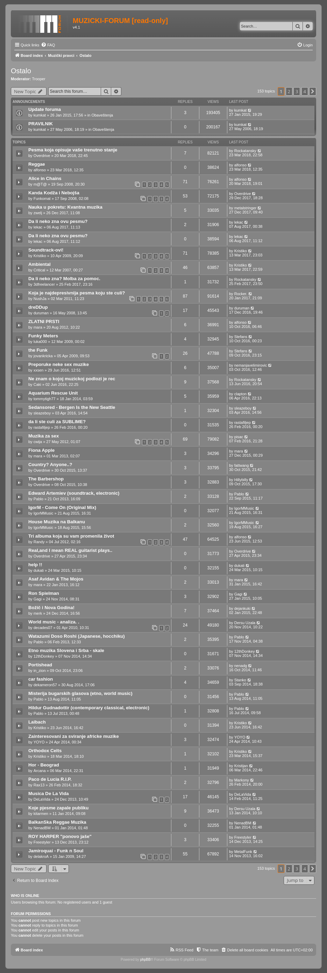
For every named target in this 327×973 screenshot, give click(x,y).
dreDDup (38, 307)
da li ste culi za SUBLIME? (57, 421)
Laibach (37, 722)
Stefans (240, 337)
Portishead (40, 664)
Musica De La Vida (48, 793)
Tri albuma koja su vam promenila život (71, 536)
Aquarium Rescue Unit (53, 393)
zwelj (38, 213)
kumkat (40, 115)
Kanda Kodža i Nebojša (53, 192)
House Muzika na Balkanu (56, 521)
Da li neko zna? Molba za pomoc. (64, 278)
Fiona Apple (41, 450)
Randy (39, 542)
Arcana (40, 771)
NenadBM (42, 828)
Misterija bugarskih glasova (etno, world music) (80, 693)
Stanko (240, 680)
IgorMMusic (44, 513)
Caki (37, 384)
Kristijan (241, 766)
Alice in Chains (45, 178)
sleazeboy (42, 413)
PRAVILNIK (40, 123)
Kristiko (40, 256)
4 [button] (305, 91)
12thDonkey (44, 656)
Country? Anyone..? (50, 464)
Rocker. (240, 294)
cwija (38, 442)
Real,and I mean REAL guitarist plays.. (70, 550)
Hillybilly (241, 480)
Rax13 (39, 785)
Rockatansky (245, 151)
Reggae (36, 164)
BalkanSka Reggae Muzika (57, 822)
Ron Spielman (43, 593)
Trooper (38, 79)
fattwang (241, 465)
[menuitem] (48, 45)
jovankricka (43, 356)
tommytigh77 (45, 399)
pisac (238, 437)
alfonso (40, 170)
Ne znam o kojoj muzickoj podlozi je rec (71, 378)
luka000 (40, 341)
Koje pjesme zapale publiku (58, 807)
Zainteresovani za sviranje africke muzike (73, 736)
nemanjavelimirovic (250, 365)
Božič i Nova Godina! (51, 607)
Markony (241, 780)
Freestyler (42, 842)
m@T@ (40, 184)
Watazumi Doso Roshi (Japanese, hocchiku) (76, 636)
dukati (39, 570)
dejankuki (242, 608)
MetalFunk (243, 851)
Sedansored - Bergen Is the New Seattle (71, 407)
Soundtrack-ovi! (45, 250)
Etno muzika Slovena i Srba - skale (66, 650)
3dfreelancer (44, 284)
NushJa (40, 299)
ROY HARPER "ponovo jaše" (60, 836)
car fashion (40, 679)
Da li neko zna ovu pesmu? (57, 221)
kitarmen (41, 813)
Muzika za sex (43, 436)
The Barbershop (46, 478)
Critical (39, 270)
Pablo (38, 499)
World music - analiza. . (53, 621)
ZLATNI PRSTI (43, 321)
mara (38, 327)
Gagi (38, 599)
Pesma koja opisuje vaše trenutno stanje (72, 149)
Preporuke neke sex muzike (58, 364)
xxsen (39, 370)
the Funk (38, 350)
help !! (35, 564)
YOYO (39, 742)
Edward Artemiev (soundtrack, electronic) (73, 493)
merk (38, 613)
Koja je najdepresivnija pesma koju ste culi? (76, 292)
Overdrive (42, 156)
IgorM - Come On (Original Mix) (62, 507)
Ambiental (39, 264)
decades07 (43, 628)
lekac (38, 227)
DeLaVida (42, 799)
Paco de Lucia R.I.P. (50, 779)
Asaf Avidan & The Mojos (55, 579)
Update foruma (44, 109)
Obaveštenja (102, 115)
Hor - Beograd (43, 765)
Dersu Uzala (245, 623)
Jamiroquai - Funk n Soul (56, 850)
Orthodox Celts (45, 750)
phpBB (145, 959)
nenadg (240, 666)
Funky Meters (43, 335)
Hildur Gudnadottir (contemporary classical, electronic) (88, 707)
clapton (240, 394)
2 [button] (289, 91)
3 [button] (297, 91)
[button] (312, 91)
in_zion (40, 670)
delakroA (41, 856)
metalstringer (245, 208)
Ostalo (21, 71)
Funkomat (42, 198)
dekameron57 (45, 685)
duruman (41, 313)
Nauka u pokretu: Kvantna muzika (65, 207)
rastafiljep (42, 427)
